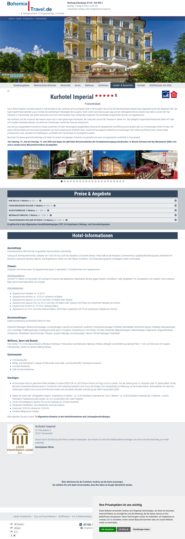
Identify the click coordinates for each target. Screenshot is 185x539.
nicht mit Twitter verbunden (11, 525)
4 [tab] (71, 178)
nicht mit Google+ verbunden (11, 528)
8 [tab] (83, 178)
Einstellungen (14, 532)
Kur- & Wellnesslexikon (82, 513)
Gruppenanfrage (161, 3)
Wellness (89, 82)
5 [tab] (74, 178)
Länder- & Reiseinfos (24, 15)
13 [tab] (99, 178)
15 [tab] (105, 178)
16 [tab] (108, 178)
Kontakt (174, 3)
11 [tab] (92, 178)
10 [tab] (89, 178)
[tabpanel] (28, 161)
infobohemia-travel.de (97, 9)
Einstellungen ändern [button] (141, 529)
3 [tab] (68, 178)
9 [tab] (86, 178)
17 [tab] (111, 178)
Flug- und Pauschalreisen (45, 513)
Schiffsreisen (63, 513)
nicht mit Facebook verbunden (11, 521)
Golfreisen (103, 82)
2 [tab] (65, 178)
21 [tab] (123, 178)
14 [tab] (102, 178)
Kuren (78, 82)
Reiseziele (65, 82)
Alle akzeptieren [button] (107, 529)
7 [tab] (80, 178)
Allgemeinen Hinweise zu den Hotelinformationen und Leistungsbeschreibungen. (73, 413)
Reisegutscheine (143, 3)
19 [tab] (117, 178)
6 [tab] (77, 178)
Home (11, 15)
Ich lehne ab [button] (123, 529)
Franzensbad (41, 15)
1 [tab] (62, 178)
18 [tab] (114, 178)
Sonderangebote (21, 82)
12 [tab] (96, 178)
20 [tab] (120, 178)
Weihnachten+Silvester (45, 82)
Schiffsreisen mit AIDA (160, 82)
